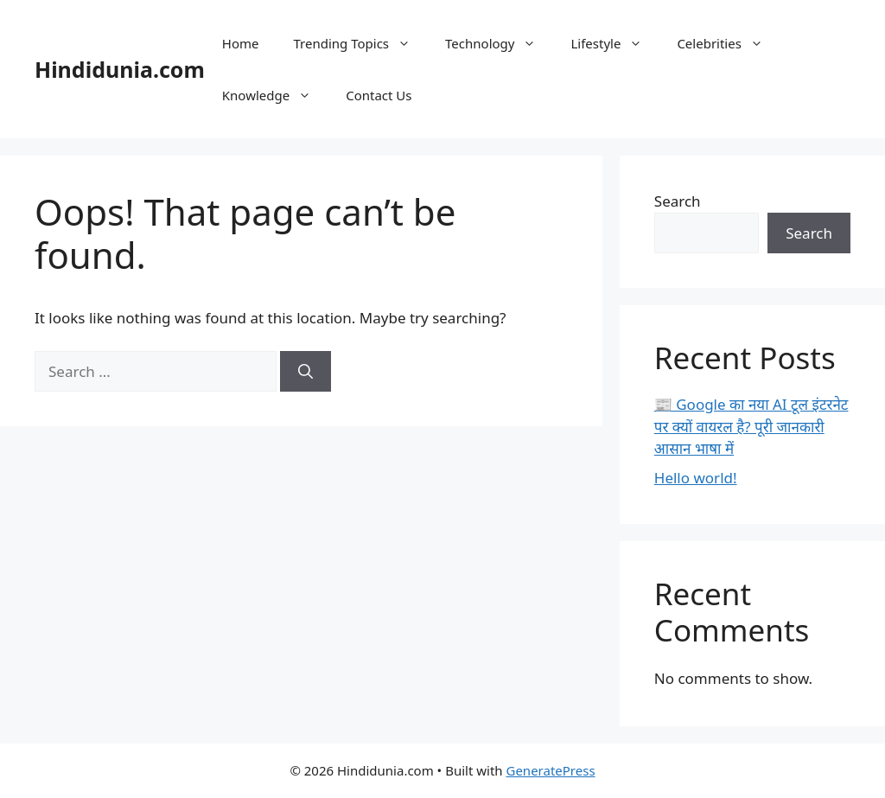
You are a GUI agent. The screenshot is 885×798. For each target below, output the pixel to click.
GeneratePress (550, 770)
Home (240, 43)
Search (677, 201)
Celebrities (728, 43)
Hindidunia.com (120, 69)
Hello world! (695, 478)
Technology (499, 43)
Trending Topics (361, 43)
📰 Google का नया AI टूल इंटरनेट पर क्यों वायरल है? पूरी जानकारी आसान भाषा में (751, 426)
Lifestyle (614, 43)
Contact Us (378, 95)
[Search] (305, 372)
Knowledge (275, 95)
